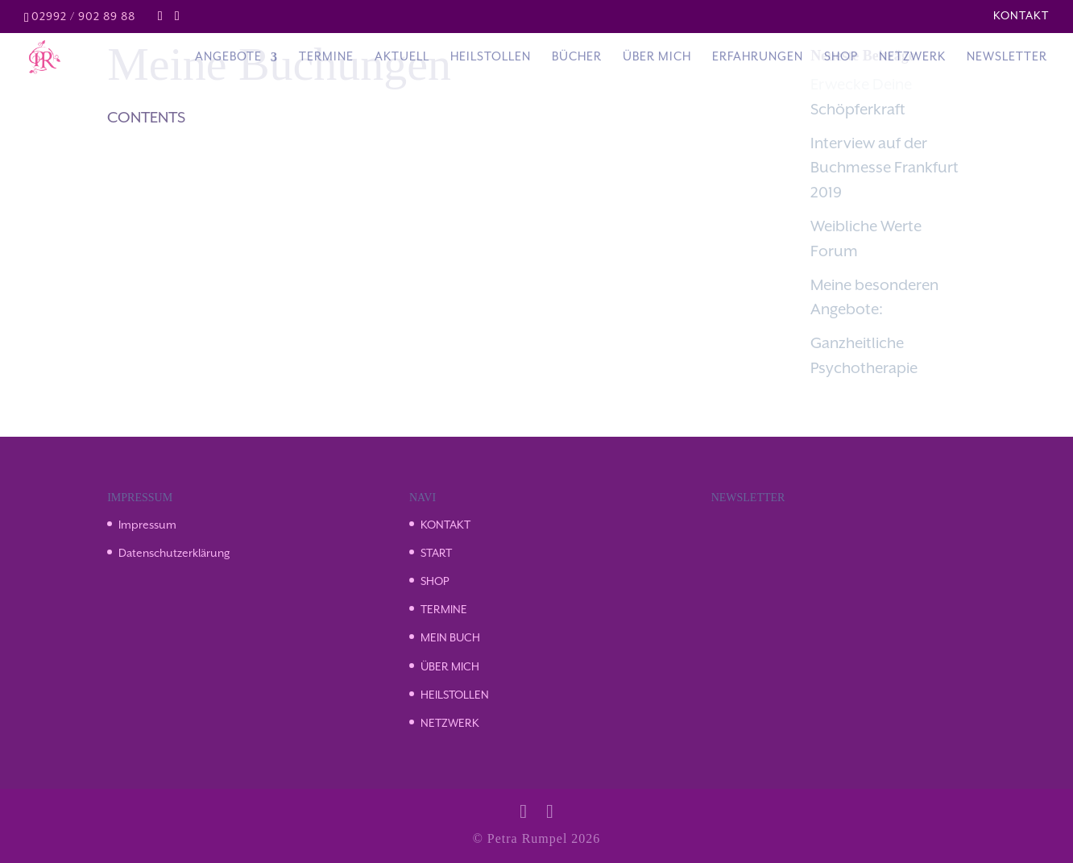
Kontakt (1021, 16)
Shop (841, 58)
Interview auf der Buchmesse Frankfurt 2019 (884, 169)
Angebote (228, 58)
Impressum (147, 525)
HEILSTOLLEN (454, 695)
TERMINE (443, 610)
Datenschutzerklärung (174, 553)
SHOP (434, 581)
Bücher (577, 58)
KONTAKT (445, 525)
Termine (326, 58)
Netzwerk (912, 58)
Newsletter (1007, 58)
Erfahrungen (757, 58)
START (436, 553)
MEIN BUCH (450, 638)
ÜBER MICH (449, 667)
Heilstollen (490, 58)
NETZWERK (449, 723)
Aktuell (402, 58)
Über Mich (657, 58)
